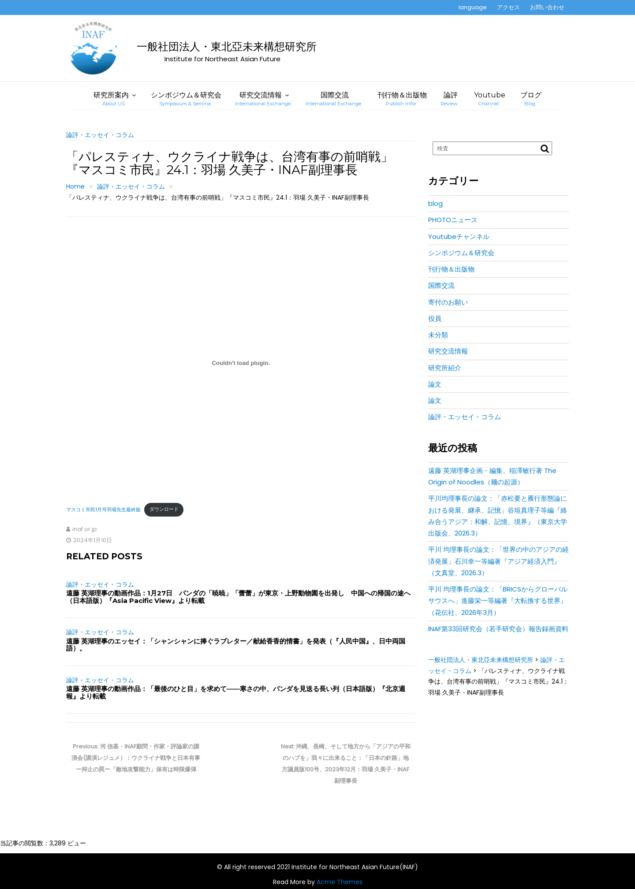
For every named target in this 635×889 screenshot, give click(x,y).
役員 (434, 318)
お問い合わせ (547, 7)
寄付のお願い (448, 302)
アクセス (508, 7)
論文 (434, 384)
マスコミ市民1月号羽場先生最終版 (103, 509)
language (473, 7)
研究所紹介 (444, 367)
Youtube (489, 99)
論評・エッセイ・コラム (100, 134)
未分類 (438, 334)
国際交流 (333, 99)
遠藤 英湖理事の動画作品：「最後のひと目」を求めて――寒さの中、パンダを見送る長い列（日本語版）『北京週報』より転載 (235, 692)
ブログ (531, 99)
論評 (449, 99)
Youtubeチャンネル (458, 236)
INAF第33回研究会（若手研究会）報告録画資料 (498, 628)
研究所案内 (111, 99)
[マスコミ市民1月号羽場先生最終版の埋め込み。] (240, 363)
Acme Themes (339, 882)
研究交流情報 (263, 99)
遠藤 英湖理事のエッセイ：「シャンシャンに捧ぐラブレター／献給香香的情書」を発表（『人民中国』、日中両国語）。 (235, 645)
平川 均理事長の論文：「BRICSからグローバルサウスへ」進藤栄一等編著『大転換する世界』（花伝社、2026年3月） (498, 600)
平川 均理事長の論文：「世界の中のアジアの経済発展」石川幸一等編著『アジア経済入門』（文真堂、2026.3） (498, 561)
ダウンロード (164, 509)
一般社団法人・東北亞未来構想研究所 (227, 46)
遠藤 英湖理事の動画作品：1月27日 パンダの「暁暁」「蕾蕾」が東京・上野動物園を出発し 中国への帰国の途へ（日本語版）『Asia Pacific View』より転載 (238, 597)
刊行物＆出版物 (402, 99)
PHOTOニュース (453, 219)
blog (435, 203)
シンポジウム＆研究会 (186, 99)
